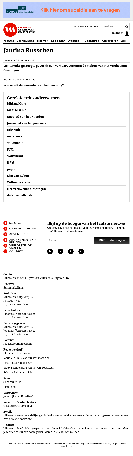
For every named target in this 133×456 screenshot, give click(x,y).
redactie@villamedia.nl (17, 343)
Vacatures (92, 40)
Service (15, 222)
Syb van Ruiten (12, 372)
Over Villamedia (22, 228)
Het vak (42, 40)
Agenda (73, 40)
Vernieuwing (25, 40)
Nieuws (8, 40)
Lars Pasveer (11, 363)
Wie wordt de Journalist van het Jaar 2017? (33, 85)
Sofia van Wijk (12, 382)
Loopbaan (58, 40)
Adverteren (110, 40)
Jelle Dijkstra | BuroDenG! (18, 396)
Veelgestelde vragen (20, 247)
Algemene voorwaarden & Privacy (96, 443)
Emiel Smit (10, 387)
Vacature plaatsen (86, 26)
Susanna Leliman (13, 287)
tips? (19, 349)
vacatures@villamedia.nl (18, 406)
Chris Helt (9, 353)
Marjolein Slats (12, 358)
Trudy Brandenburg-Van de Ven (22, 367)
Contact (16, 251)
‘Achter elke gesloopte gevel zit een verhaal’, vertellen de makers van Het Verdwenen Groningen (65, 68)
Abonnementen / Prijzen (22, 241)
